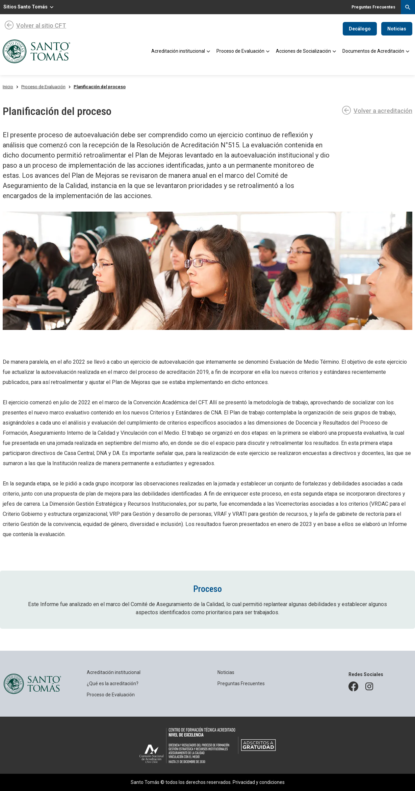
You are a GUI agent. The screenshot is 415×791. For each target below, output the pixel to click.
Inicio (8, 86)
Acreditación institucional (113, 672)
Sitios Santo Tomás (25, 6)
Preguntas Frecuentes (241, 683)
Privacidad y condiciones (259, 782)
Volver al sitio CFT (41, 25)
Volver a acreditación (383, 110)
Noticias (396, 28)
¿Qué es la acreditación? (112, 683)
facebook (353, 685)
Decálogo (360, 28)
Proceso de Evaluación (43, 86)
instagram (370, 685)
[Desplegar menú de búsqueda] (408, 7)
